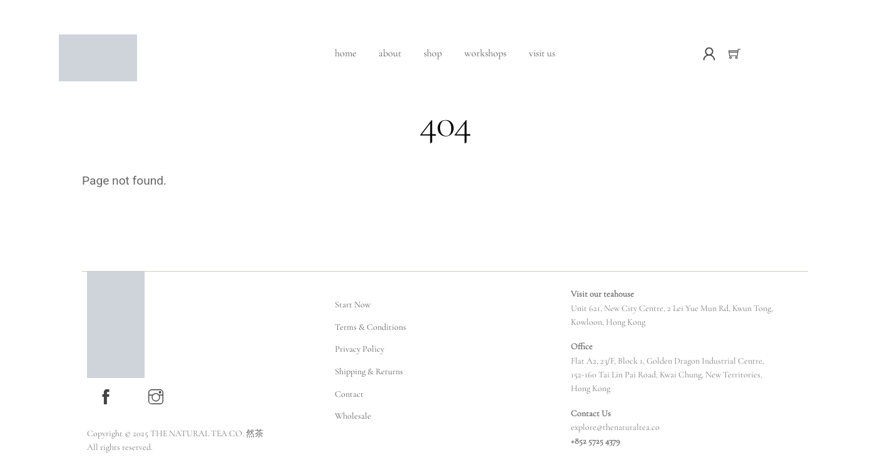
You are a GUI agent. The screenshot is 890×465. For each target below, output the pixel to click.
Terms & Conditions (370, 327)
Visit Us (542, 53)
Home (345, 53)
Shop (433, 53)
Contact (349, 394)
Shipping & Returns (369, 371)
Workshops (485, 53)
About (390, 53)
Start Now (353, 304)
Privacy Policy (359, 349)
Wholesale (353, 416)
